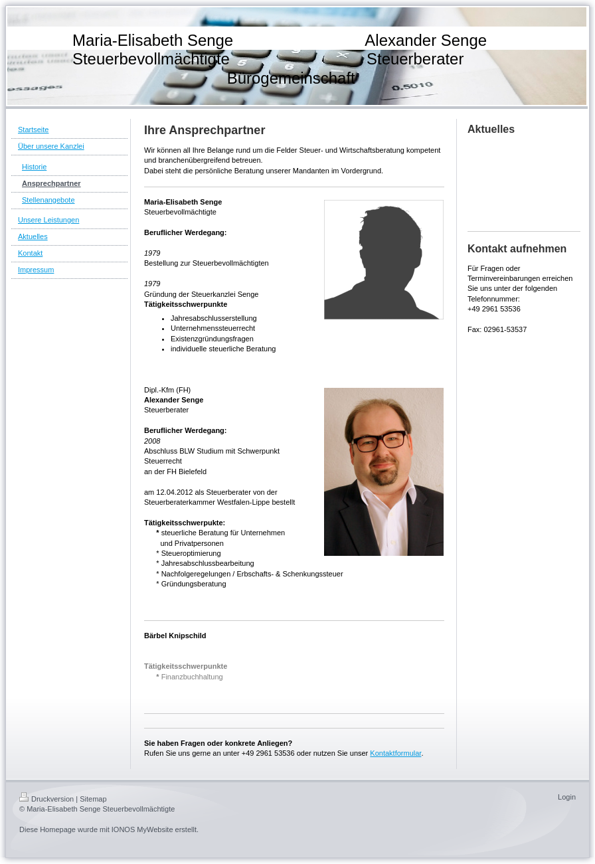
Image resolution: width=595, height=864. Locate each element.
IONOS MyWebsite (142, 829)
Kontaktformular (395, 753)
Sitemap (93, 799)
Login (567, 797)
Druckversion (46, 799)
